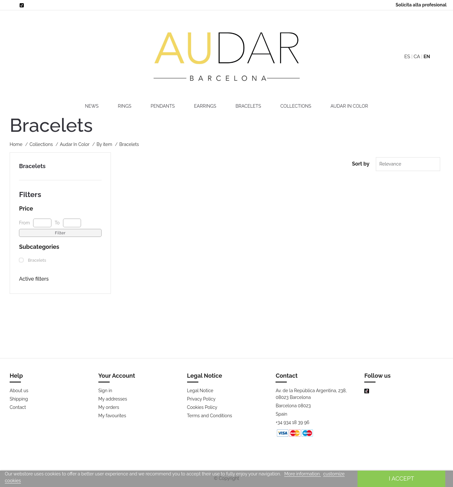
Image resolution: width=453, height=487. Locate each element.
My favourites (112, 415)
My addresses (112, 398)
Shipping (19, 398)
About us (19, 390)
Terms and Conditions (209, 415)
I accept (401, 478)
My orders (108, 407)
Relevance (390, 164)
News (91, 106)
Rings (124, 106)
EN (426, 56)
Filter (60, 232)
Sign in (105, 390)
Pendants (162, 106)
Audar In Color (349, 106)
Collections (295, 106)
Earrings (205, 106)
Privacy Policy (201, 398)
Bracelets (248, 106)
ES (407, 56)
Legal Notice (200, 390)
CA (416, 56)
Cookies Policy (202, 407)
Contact (18, 407)
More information (302, 473)
